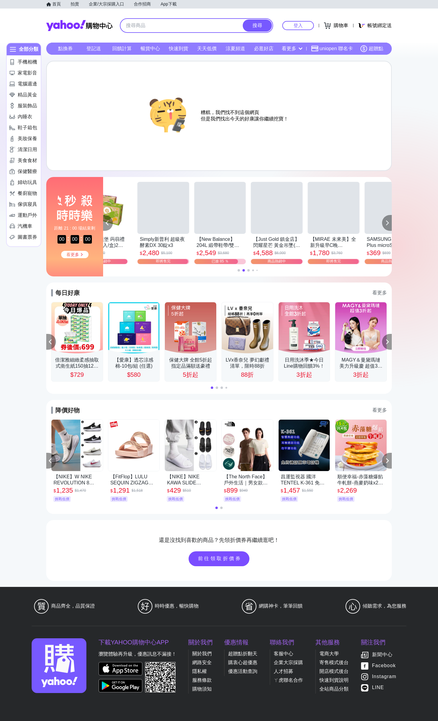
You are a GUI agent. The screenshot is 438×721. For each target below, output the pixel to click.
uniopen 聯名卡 (332, 48)
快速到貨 (178, 48)
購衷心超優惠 (242, 662)
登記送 (93, 48)
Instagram (384, 676)
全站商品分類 (334, 689)
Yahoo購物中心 (79, 25)
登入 (298, 25)
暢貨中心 (150, 48)
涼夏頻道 (235, 48)
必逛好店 (263, 48)
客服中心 (283, 653)
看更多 (292, 48)
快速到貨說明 (334, 680)
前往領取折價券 (220, 558)
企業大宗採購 (288, 662)
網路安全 (202, 662)
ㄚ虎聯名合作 (288, 680)
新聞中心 (382, 654)
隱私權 (199, 671)
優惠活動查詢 (242, 671)
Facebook (384, 665)
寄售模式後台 (334, 662)
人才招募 (283, 671)
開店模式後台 (334, 671)
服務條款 (202, 680)
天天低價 (207, 48)
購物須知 (202, 689)
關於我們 (202, 653)
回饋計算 (122, 48)
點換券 (65, 48)
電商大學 (329, 653)
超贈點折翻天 (242, 653)
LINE (378, 687)
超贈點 (371, 48)
